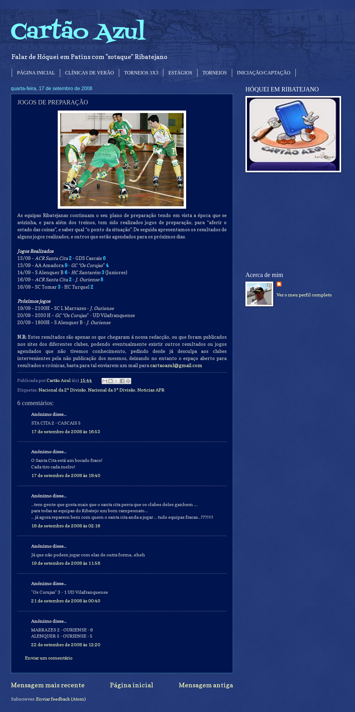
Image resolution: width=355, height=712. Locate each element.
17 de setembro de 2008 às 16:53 (65, 431)
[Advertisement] (291, 222)
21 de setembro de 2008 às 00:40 (65, 600)
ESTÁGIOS (180, 72)
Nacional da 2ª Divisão (62, 389)
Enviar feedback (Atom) (61, 699)
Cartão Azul (78, 32)
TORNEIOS (215, 72)
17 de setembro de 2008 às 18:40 (65, 475)
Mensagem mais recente (48, 685)
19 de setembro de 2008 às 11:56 (65, 563)
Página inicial (131, 685)
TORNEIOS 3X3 (141, 72)
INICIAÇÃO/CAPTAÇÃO (263, 72)
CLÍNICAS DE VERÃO (89, 72)
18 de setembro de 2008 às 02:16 (65, 525)
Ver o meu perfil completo (304, 294)
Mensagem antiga (206, 685)
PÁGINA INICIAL (36, 72)
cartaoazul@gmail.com (176, 365)
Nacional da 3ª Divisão (111, 389)
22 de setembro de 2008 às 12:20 (65, 644)
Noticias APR (151, 389)
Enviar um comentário (49, 657)
